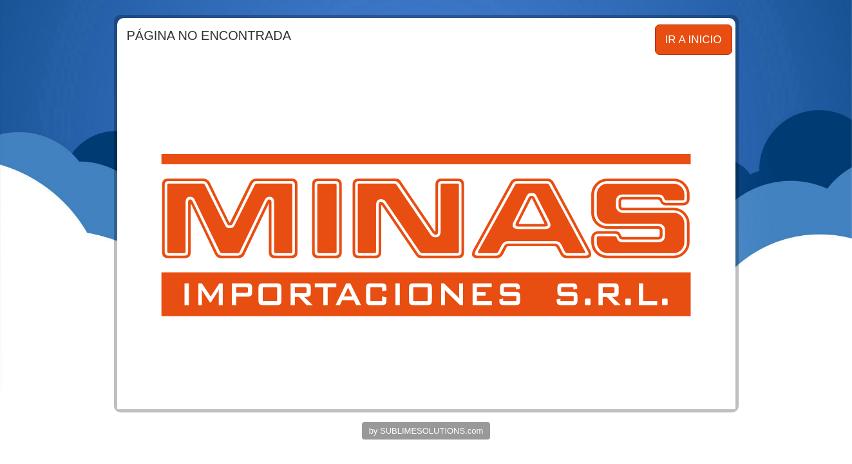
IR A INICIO (693, 40)
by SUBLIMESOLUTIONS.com (426, 431)
